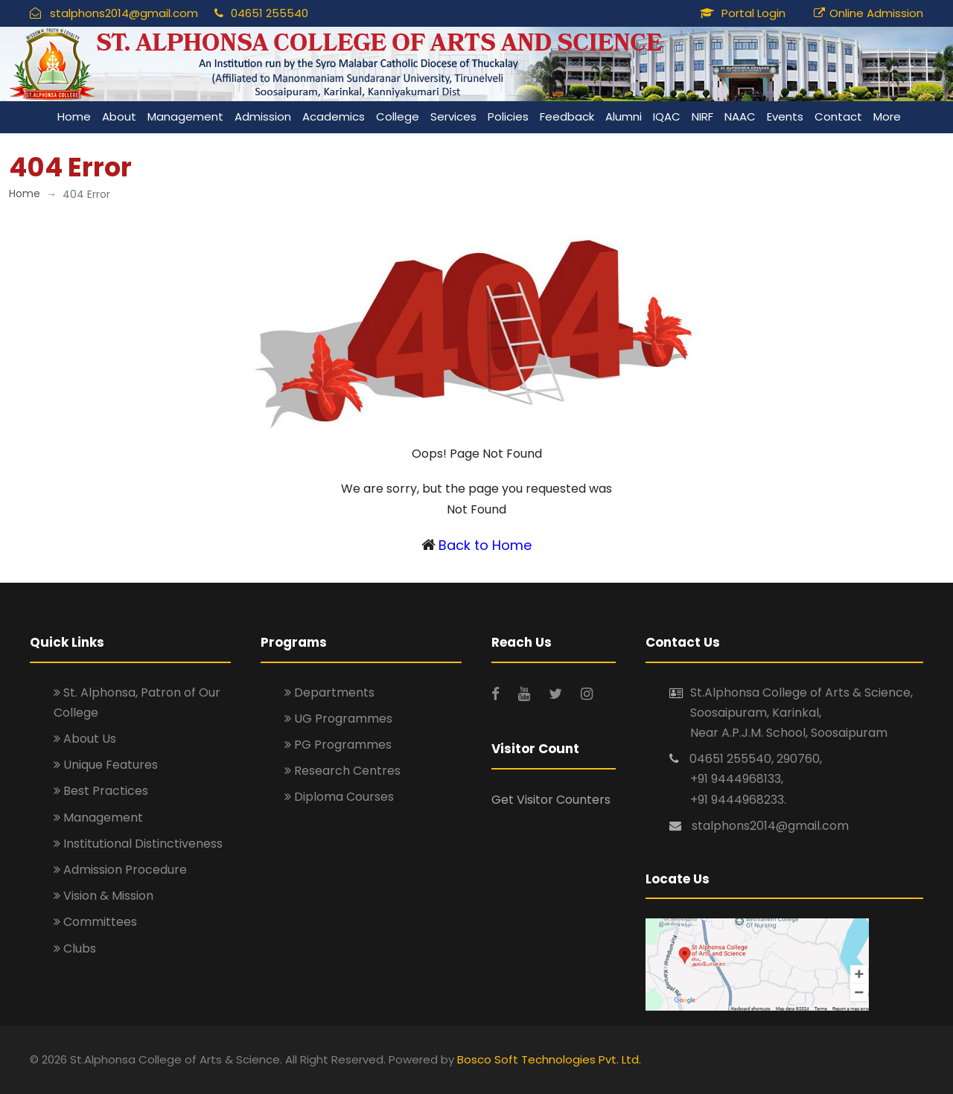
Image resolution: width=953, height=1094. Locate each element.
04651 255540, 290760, (755, 758)
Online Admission (876, 13)
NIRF (702, 116)
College (397, 116)
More (887, 116)
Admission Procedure (120, 869)
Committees (95, 921)
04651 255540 (269, 13)
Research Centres (342, 770)
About (119, 116)
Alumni (623, 116)
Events (785, 116)
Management (185, 116)
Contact (838, 116)
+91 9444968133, (736, 778)
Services (453, 116)
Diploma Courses (339, 796)
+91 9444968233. (738, 799)
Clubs (75, 948)
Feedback (567, 116)
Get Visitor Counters (551, 799)
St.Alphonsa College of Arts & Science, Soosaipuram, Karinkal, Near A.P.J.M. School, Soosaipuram (801, 712)
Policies (508, 116)
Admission (263, 116)
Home (74, 116)
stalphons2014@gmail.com (124, 13)
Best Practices (101, 790)
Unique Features (106, 764)
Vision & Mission (103, 895)
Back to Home (485, 545)
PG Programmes (338, 744)
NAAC (740, 116)
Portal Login (753, 13)
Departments (329, 692)
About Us (85, 738)
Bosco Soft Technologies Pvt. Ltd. (549, 1059)
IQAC (667, 116)
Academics (333, 116)
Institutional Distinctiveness (138, 843)
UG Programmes (338, 718)
